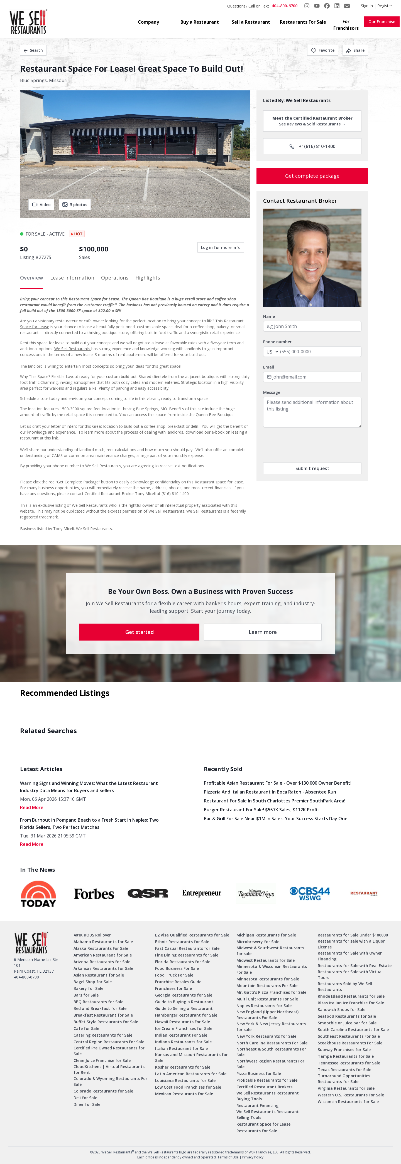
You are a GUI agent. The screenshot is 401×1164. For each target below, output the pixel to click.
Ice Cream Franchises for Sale (183, 1028)
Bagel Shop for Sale (93, 981)
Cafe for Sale (86, 1028)
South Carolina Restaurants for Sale (353, 1029)
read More (31, 807)
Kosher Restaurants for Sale (182, 1067)
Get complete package (312, 175)
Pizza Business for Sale (258, 1073)
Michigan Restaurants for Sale (266, 935)
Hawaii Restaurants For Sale (182, 1021)
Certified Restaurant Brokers (264, 1086)
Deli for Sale (85, 1097)
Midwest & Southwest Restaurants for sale (270, 950)
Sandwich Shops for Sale (341, 1009)
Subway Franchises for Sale (344, 1049)
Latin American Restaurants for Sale (190, 1073)
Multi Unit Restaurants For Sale (267, 999)
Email (268, 367)
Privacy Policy (252, 1157)
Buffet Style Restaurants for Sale (106, 1021)
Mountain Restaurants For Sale (266, 985)
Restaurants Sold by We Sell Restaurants (345, 986)
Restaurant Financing (257, 1105)
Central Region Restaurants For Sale (109, 1041)
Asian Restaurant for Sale (99, 975)
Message (271, 392)
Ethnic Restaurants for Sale (182, 941)
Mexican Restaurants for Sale (184, 1093)
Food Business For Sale (177, 968)
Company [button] (148, 22)
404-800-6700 (284, 5)
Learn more (263, 632)
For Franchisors (346, 24)
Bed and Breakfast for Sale (100, 1008)
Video (41, 204)
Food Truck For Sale (174, 975)
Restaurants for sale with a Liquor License (351, 944)
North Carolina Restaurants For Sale (271, 1043)
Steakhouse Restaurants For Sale (350, 1043)
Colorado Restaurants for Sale (103, 1091)
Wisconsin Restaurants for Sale (348, 1101)
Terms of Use (228, 1157)
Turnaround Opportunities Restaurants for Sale (344, 1078)
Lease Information (72, 277)
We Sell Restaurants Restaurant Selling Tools (267, 1114)
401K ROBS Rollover (92, 935)
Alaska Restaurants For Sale (101, 948)
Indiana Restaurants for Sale (183, 1041)
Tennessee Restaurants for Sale (349, 1063)
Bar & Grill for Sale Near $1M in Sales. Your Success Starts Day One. (276, 818)
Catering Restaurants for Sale (103, 1035)
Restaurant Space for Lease (94, 298)
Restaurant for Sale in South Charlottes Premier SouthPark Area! (274, 801)
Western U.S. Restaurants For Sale (351, 1095)
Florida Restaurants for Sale (182, 961)
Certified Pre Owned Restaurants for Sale (109, 1050)
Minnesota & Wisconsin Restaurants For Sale (271, 969)
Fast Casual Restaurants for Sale (187, 948)
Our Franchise (381, 21)
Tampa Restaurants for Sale (346, 1056)
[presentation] (305, 445)
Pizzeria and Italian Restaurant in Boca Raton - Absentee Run (270, 792)
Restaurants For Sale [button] (303, 22)
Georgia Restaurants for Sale (183, 995)
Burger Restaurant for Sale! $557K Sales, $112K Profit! (262, 810)
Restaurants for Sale (256, 1130)
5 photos (74, 204)
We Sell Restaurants (72, 348)
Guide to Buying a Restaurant (184, 1001)
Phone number (277, 341)
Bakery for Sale (88, 988)
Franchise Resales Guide (178, 981)
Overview (31, 277)
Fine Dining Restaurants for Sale (186, 955)
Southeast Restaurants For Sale (349, 1036)
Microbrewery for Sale (257, 941)
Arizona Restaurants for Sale (102, 961)
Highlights (147, 277)
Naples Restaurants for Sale (264, 1005)
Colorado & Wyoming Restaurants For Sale (110, 1081)
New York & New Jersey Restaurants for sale (271, 1026)
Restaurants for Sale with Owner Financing (350, 956)
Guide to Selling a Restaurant (184, 1008)
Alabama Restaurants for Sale (103, 941)
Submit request (312, 468)
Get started (139, 632)
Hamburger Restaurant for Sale (186, 1015)
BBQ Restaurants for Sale (98, 1001)
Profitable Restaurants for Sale (266, 1080)
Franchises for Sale (173, 988)
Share (355, 50)
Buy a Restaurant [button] (199, 22)
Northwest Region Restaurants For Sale (270, 1063)
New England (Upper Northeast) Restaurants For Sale (267, 1014)
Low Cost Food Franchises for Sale (188, 1087)
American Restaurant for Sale (103, 955)
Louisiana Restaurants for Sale (185, 1080)
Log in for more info (221, 247)
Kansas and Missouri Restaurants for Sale (191, 1057)
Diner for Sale (87, 1104)
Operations (114, 277)
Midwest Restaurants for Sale (265, 960)
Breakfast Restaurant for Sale (103, 1015)
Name (269, 316)
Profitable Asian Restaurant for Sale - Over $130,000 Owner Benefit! (277, 783)
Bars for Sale (86, 995)
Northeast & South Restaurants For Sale (271, 1051)
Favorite (322, 50)
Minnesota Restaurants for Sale (267, 979)
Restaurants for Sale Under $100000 (353, 935)
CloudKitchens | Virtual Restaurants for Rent (109, 1069)
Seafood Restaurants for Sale (347, 1016)
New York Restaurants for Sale (266, 1036)
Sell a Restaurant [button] (251, 22)
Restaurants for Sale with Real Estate (355, 965)
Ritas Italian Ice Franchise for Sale (351, 1002)
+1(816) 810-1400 (312, 146)
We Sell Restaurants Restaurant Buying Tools (267, 1095)
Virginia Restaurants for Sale (346, 1088)
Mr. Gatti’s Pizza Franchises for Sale (271, 992)
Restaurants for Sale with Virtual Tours (350, 974)
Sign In (367, 5)
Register (384, 5)
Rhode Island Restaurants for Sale (351, 996)
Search (33, 50)
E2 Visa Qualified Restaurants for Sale (192, 935)
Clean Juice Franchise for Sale (102, 1060)
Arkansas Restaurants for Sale (103, 968)
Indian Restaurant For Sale (181, 1035)
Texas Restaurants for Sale (344, 1069)
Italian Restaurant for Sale (181, 1048)
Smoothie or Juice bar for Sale (347, 1022)
